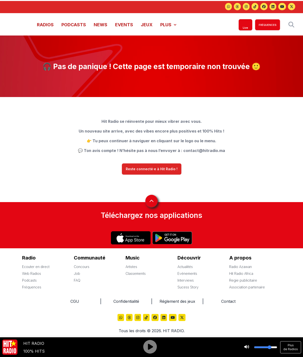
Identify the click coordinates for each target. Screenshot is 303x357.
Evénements (187, 273)
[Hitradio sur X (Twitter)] (291, 7)
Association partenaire (247, 287)
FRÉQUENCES (268, 25)
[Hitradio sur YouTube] (282, 7)
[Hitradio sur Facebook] (264, 7)
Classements (136, 273)
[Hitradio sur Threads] (228, 7)
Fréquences (31, 287)
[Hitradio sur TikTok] (255, 7)
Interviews (185, 280)
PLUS (168, 24)
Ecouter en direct (36, 267)
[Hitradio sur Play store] (172, 238)
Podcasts (29, 280)
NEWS (100, 24)
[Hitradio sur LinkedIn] (272, 7)
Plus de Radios (290, 347)
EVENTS (124, 24)
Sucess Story (188, 287)
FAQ (77, 280)
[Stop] (246, 347)
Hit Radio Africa (241, 273)
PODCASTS (73, 24)
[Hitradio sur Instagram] (246, 7)
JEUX (146, 24)
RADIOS (45, 24)
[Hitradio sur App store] (131, 237)
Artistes (131, 267)
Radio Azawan (240, 267)
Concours (81, 267)
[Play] (150, 347)
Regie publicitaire (243, 280)
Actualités (185, 267)
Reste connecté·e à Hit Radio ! (151, 169)
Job (77, 273)
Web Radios (31, 273)
